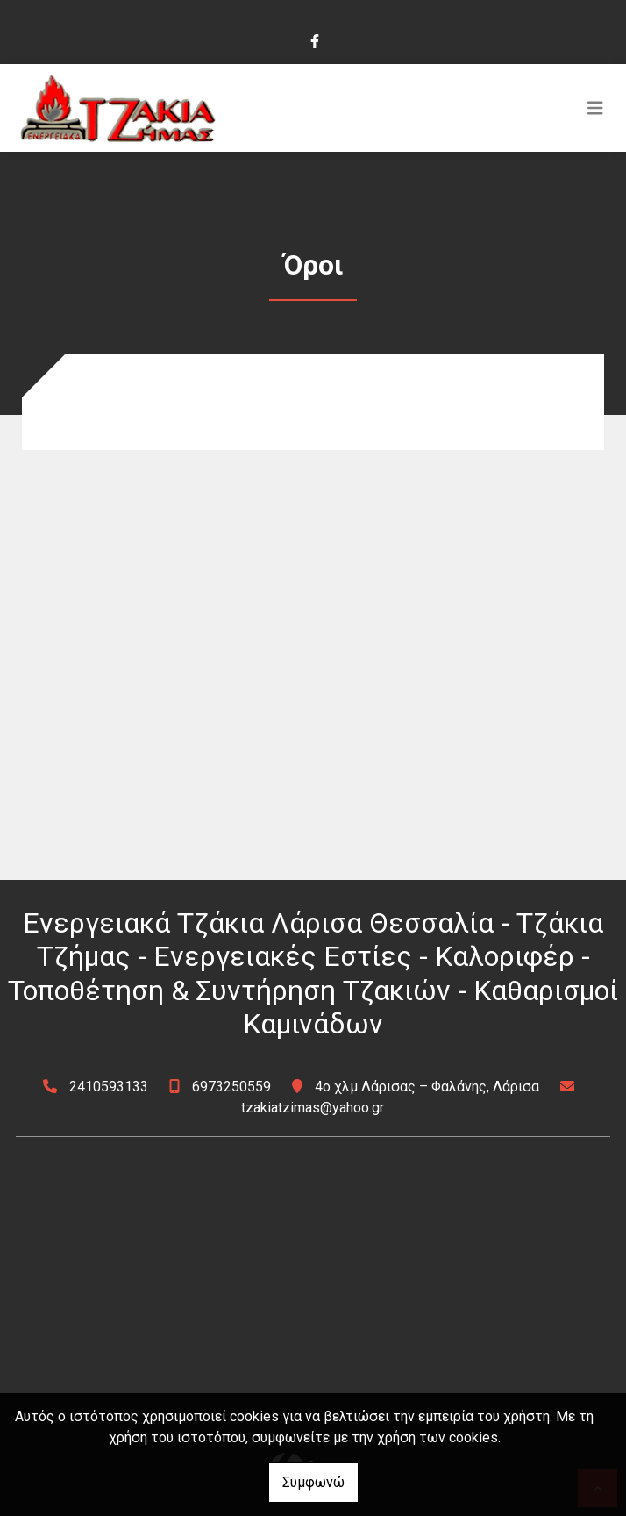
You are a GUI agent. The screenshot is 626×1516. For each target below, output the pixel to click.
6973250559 (231, 1086)
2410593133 (108, 1086)
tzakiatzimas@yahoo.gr (312, 1107)
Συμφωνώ (313, 1482)
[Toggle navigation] (595, 108)
